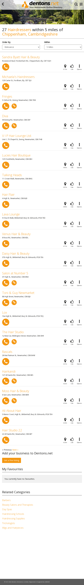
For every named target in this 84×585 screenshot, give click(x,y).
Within (47, 42)
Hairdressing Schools (13, 513)
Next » (15, 449)
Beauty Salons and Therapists (17, 504)
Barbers (6, 500)
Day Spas (7, 509)
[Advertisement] (42, 555)
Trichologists (8, 523)
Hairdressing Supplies (13, 518)
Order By (6, 42)
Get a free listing (11, 460)
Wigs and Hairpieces (13, 527)
